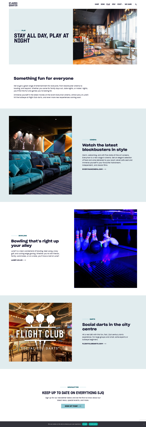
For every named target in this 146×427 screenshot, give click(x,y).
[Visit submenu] (122, 4)
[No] (144, 424)
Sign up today (73, 406)
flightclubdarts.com (92, 344)
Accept (85, 424)
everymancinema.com (92, 169)
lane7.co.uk (17, 260)
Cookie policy (93, 424)
